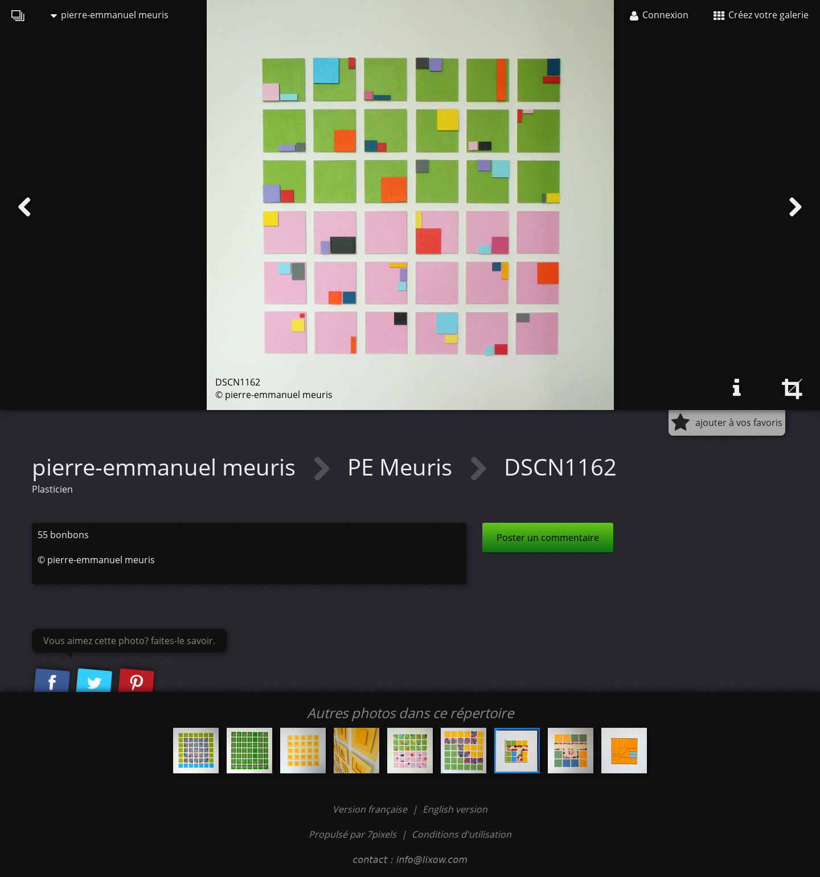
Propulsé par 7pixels (352, 834)
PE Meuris (402, 466)
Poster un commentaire (548, 537)
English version (455, 809)
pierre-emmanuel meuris (110, 15)
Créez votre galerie (761, 15)
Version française (371, 809)
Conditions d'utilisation (461, 834)
